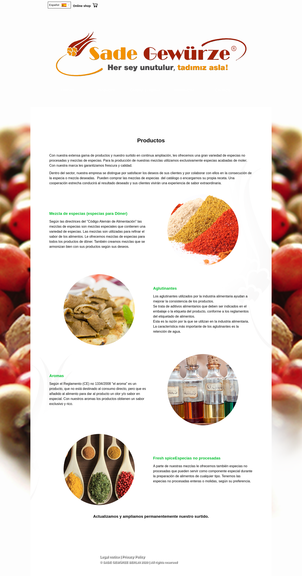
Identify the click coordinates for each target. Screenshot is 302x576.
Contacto (223, 90)
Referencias (184, 90)
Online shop (82, 6)
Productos (106, 90)
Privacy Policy (133, 557)
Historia (67, 90)
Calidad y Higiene (145, 90)
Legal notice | (110, 557)
